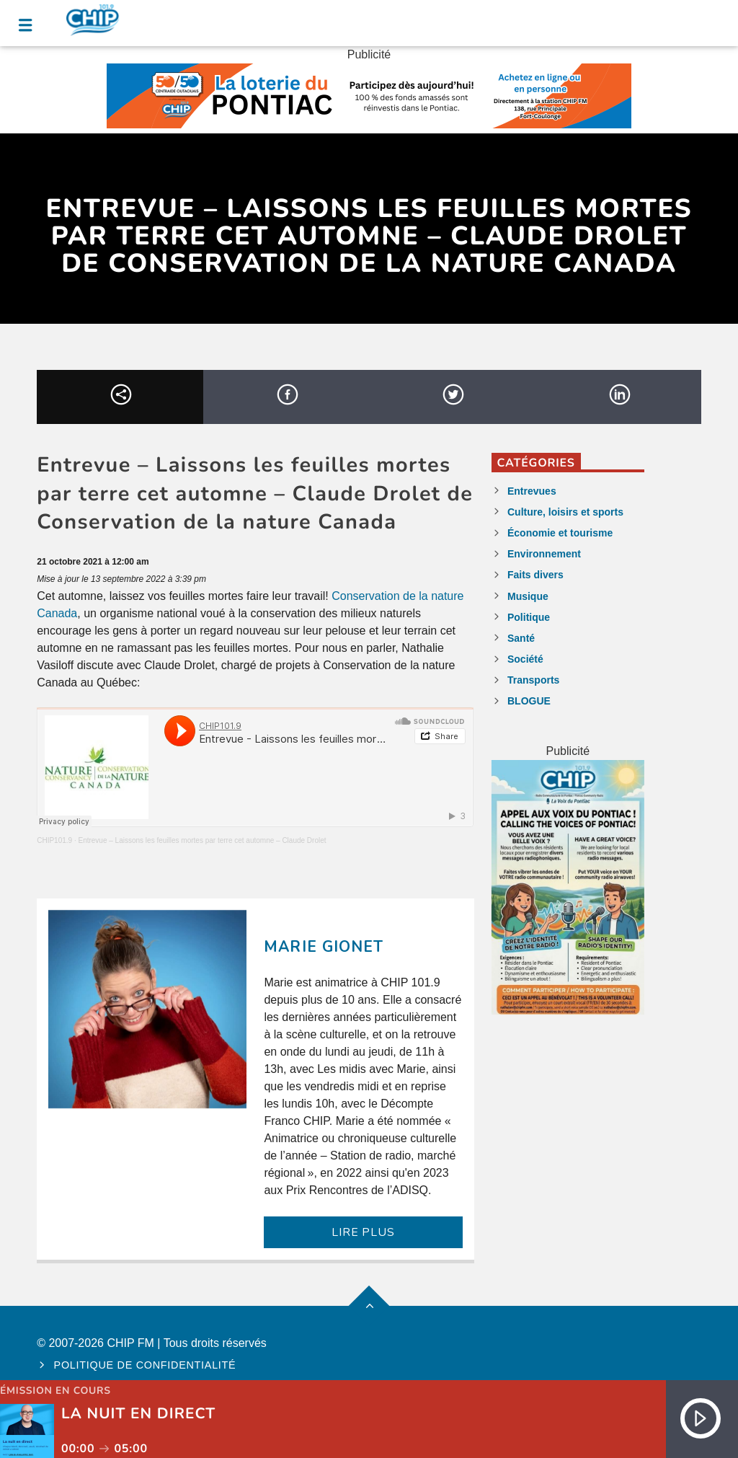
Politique (528, 617)
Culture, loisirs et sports (565, 512)
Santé (521, 638)
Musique (527, 596)
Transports (533, 680)
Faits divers (535, 574)
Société (525, 659)
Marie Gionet (323, 947)
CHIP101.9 (54, 840)
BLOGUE (529, 701)
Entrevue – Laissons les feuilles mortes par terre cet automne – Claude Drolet (202, 840)
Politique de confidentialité (145, 1365)
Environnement (544, 554)
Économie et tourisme (560, 533)
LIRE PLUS (363, 1232)
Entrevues (531, 491)
